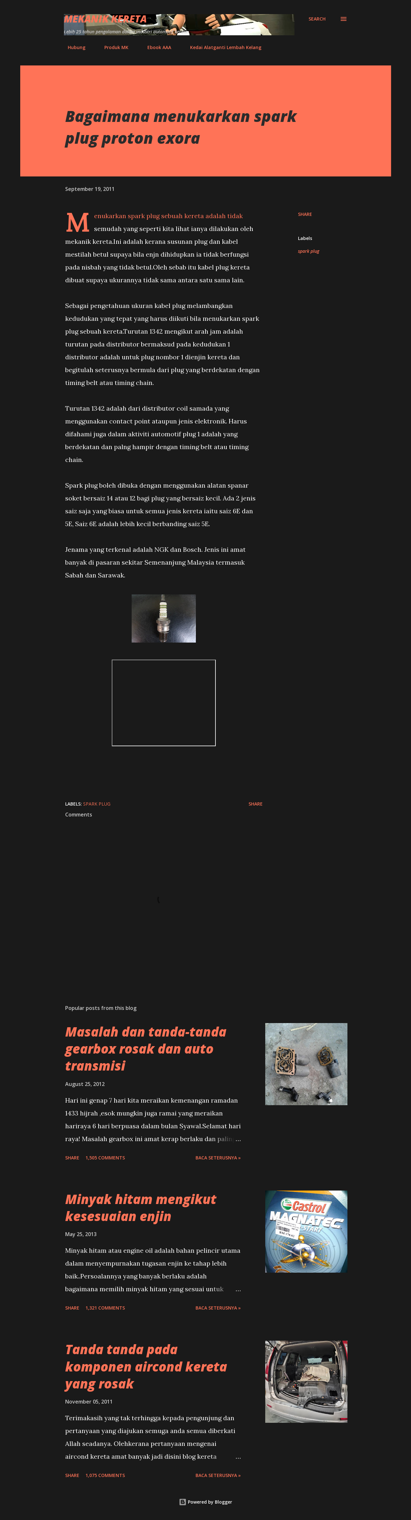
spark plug (308, 251)
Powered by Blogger (205, 1502)
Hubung (73, 47)
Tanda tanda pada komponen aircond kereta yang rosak (146, 1366)
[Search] (317, 19)
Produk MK (113, 47)
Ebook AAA (155, 47)
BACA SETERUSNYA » (218, 1158)
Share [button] (305, 214)
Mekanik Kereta (105, 18)
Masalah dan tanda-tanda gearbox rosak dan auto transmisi (145, 1049)
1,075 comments (105, 1475)
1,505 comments (105, 1158)
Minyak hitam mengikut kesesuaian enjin (140, 1207)
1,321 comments (105, 1308)
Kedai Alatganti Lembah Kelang (222, 47)
